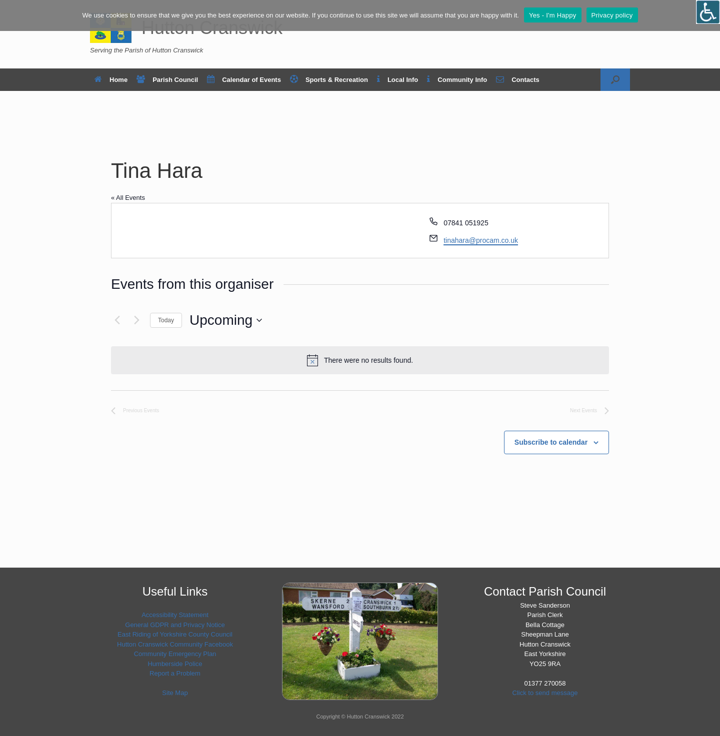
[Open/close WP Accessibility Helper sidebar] (708, 12)
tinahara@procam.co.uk (481, 240)
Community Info (457, 79)
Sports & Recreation (329, 79)
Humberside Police (175, 664)
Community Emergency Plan (175, 654)
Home (111, 79)
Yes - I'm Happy (552, 15)
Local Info (397, 79)
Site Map (175, 693)
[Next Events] (136, 320)
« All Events (128, 197)
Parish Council (167, 79)
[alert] (360, 360)
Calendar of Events (244, 79)
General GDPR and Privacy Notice (174, 625)
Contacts (518, 79)
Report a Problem (175, 673)
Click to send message (545, 693)
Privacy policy (612, 15)
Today (166, 320)
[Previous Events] (117, 320)
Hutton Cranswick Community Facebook (175, 644)
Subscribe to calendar (551, 442)
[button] (615, 79)
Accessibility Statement (175, 615)
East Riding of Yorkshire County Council (175, 634)
